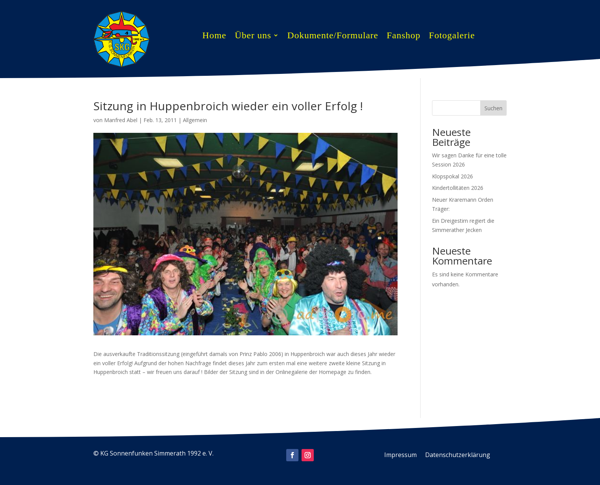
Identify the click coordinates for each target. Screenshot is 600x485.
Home (214, 36)
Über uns (253, 36)
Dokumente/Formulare (332, 36)
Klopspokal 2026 (452, 176)
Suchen (493, 108)
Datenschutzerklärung (457, 455)
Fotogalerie (452, 36)
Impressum (400, 455)
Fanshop (403, 36)
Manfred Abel (120, 120)
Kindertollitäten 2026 (457, 187)
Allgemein (195, 120)
